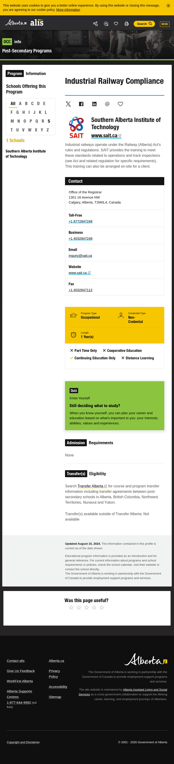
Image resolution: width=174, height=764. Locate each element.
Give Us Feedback (21, 671)
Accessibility (58, 687)
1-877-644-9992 (19, 702)
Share (95, 23)
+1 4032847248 (80, 238)
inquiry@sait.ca (80, 255)
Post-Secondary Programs (27, 51)
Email (107, 104)
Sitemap (55, 697)
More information (68, 10)
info (11, 41)
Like (116, 23)
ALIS (37, 22)
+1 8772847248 (80, 221)
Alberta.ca (56, 661)
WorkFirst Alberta (20, 681)
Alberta (15, 22)
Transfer (92, 486)
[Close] (168, 5)
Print (126, 23)
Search (142, 24)
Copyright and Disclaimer (23, 742)
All (13, 103)
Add (106, 23)
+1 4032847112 (80, 290)
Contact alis (15, 661)
